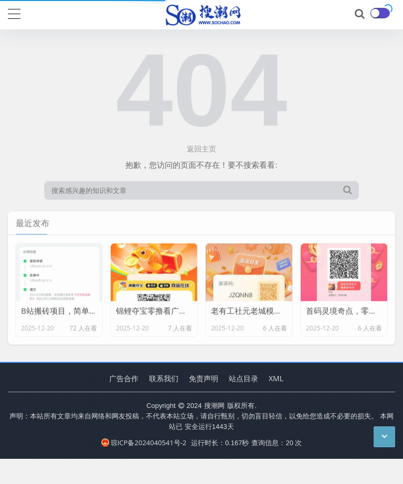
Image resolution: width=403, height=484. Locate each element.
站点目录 (243, 378)
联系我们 (163, 378)
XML (276, 378)
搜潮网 (214, 405)
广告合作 (124, 378)
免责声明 (203, 378)
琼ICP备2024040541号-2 (144, 442)
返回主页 (201, 149)
